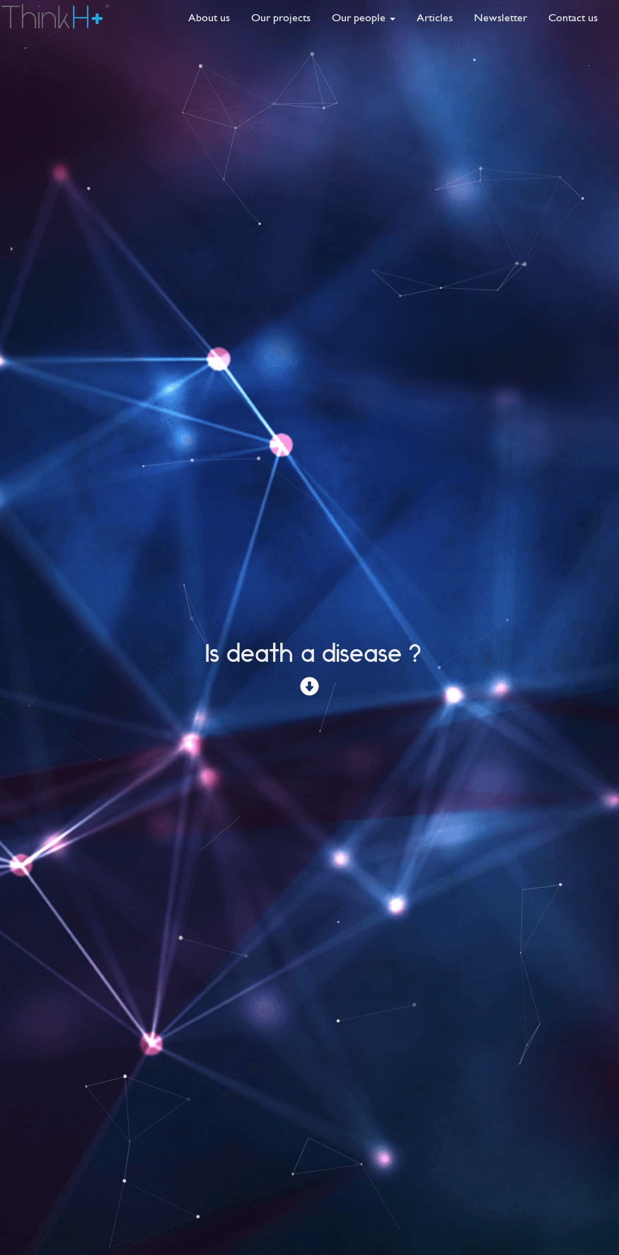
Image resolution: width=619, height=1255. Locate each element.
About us (209, 17)
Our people (363, 17)
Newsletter (500, 17)
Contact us (573, 17)
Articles (435, 17)
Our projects (281, 17)
